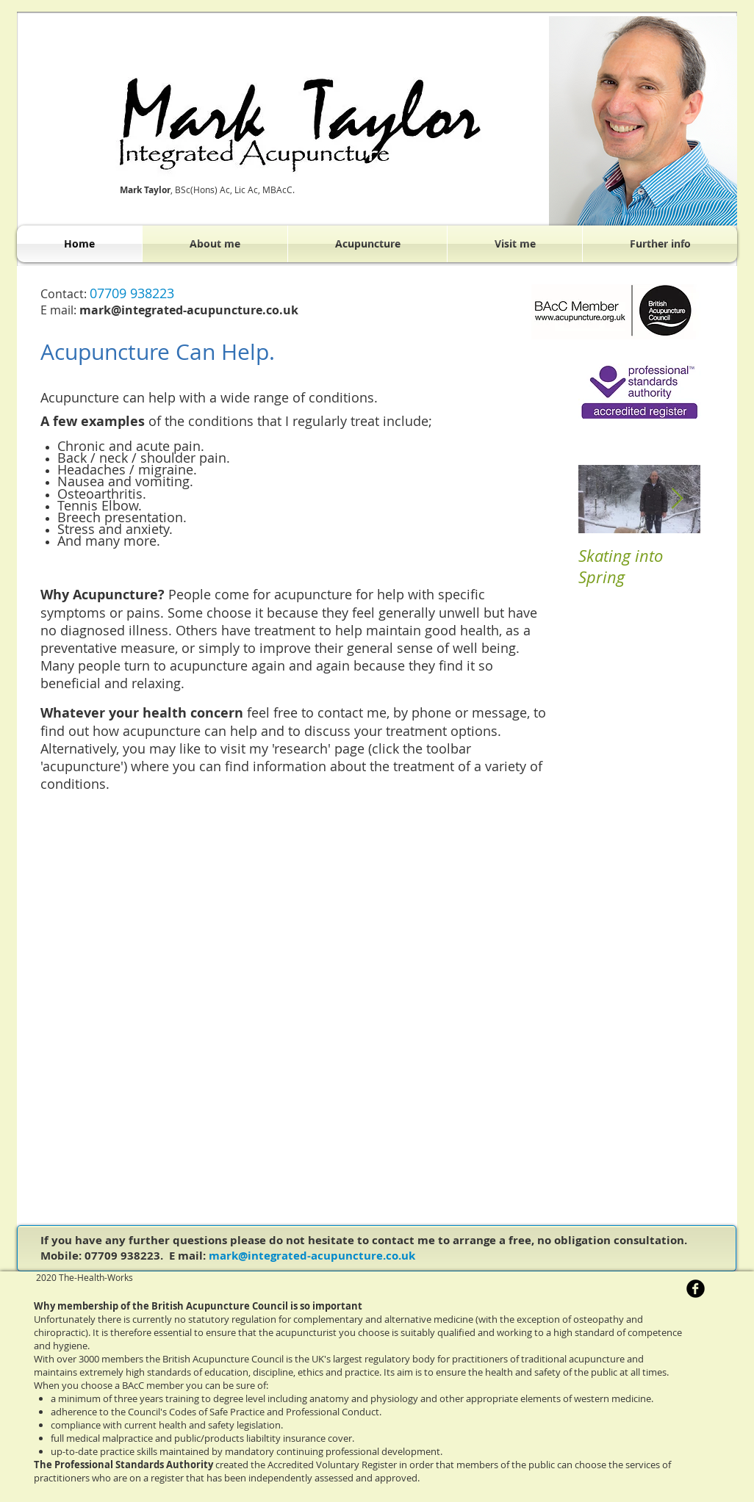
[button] (367, 243)
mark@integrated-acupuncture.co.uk (312, 1255)
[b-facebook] (695, 1288)
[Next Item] (676, 499)
